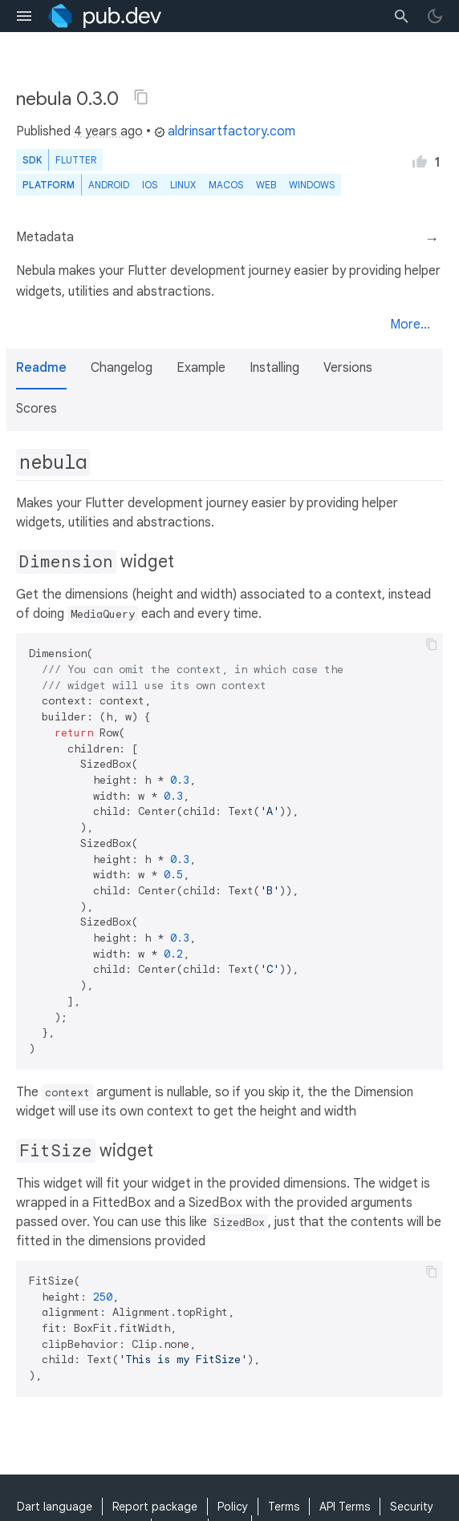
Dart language (54, 1506)
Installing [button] (274, 368)
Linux (183, 185)
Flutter (75, 160)
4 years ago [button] (108, 131)
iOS (149, 185)
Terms (283, 1506)
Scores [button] (36, 409)
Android (108, 185)
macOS (226, 185)
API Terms (344, 1506)
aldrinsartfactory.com (224, 131)
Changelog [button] (121, 368)
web (266, 185)
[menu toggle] (24, 16)
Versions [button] (347, 368)
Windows (312, 185)
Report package (154, 1506)
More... (410, 325)
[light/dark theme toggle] (435, 16)
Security (411, 1506)
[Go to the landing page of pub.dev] (104, 16)
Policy (232, 1506)
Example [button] (201, 368)
